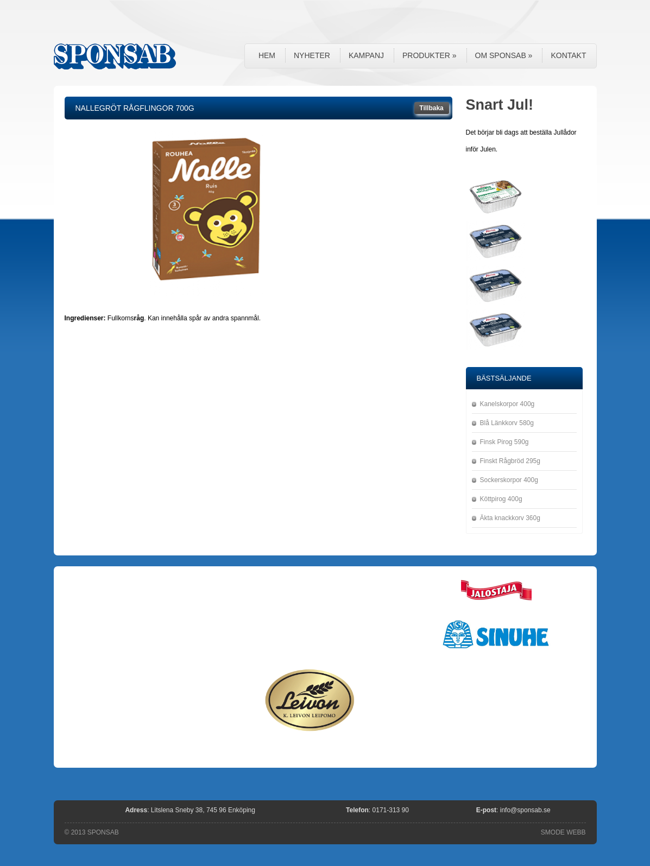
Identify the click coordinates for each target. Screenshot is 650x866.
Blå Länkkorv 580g (507, 423)
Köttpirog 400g (501, 499)
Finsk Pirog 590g (504, 442)
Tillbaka (431, 108)
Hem (266, 55)
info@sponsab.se (525, 810)
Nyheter (312, 55)
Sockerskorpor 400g (509, 480)
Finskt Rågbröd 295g (510, 461)
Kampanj (366, 55)
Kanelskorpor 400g (507, 404)
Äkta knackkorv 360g (510, 518)
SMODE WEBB (563, 832)
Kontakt (568, 55)
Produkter (429, 55)
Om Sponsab (504, 55)
